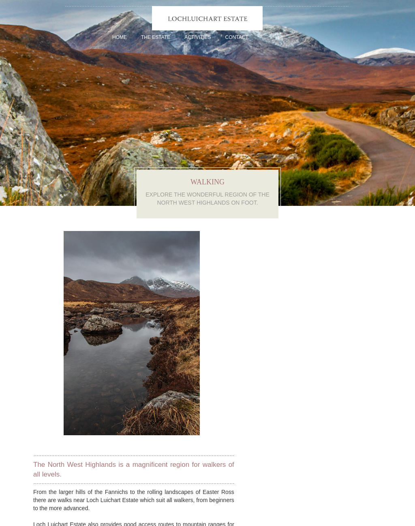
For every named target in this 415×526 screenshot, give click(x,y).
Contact (236, 37)
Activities (197, 37)
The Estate (155, 37)
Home (119, 37)
